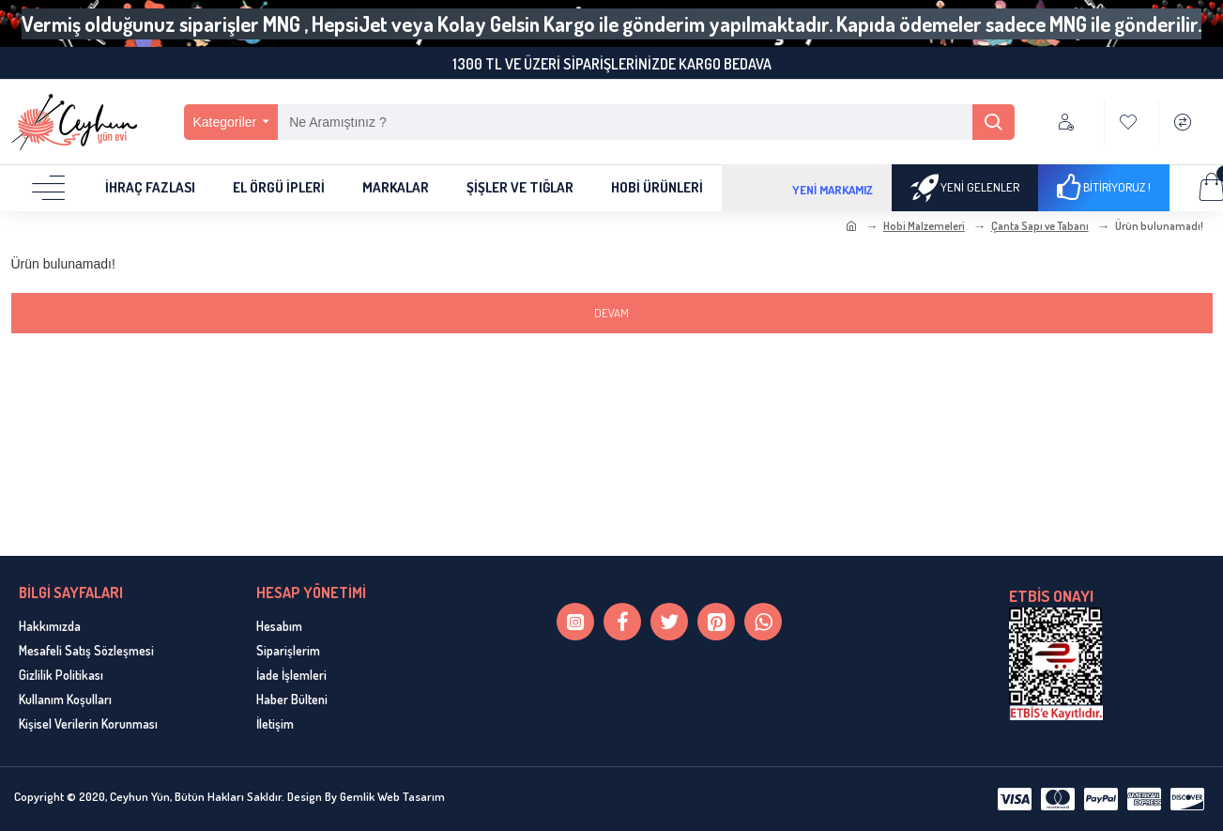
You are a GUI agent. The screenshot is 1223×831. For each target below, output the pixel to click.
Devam (611, 312)
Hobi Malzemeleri (924, 226)
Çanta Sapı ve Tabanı (1040, 226)
